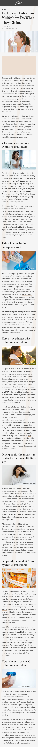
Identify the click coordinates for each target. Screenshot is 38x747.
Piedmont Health (26, 632)
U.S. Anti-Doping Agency (22, 181)
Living (4, 9)
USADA (6, 392)
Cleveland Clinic (26, 710)
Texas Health (16, 227)
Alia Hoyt (7, 26)
